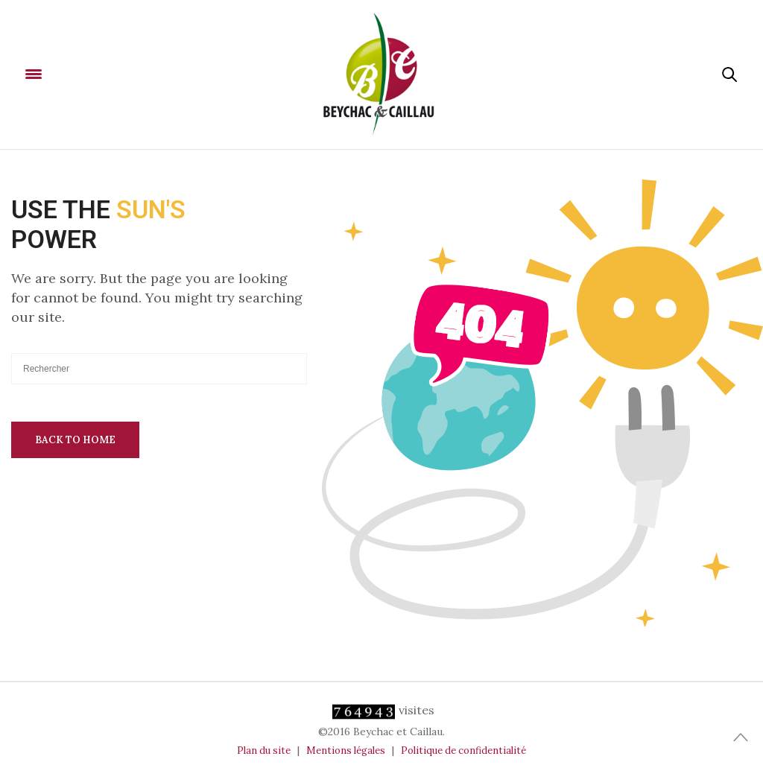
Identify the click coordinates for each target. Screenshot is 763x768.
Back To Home (75, 440)
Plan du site (264, 750)
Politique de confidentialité (463, 750)
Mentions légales (345, 750)
